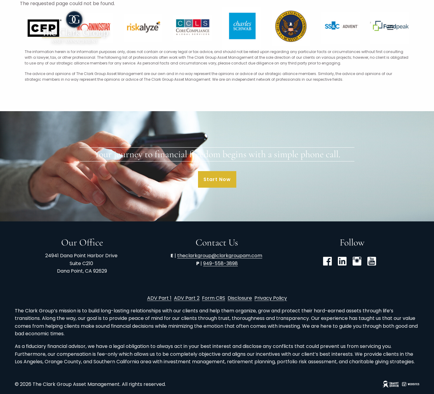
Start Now (217, 179)
